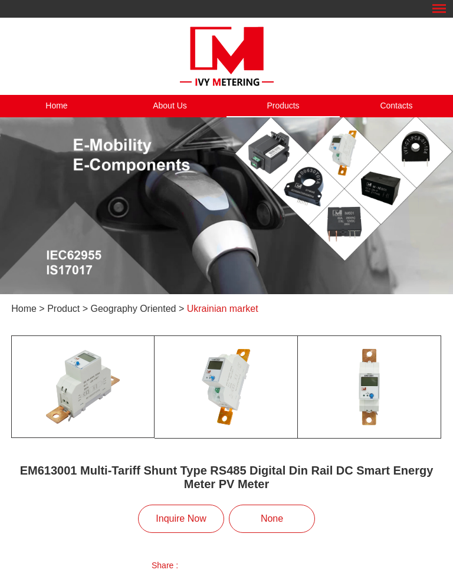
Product (63, 309)
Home (56, 105)
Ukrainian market (222, 309)
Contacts (396, 105)
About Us (170, 105)
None (272, 518)
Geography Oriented (133, 309)
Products (283, 105)
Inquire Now (181, 518)
